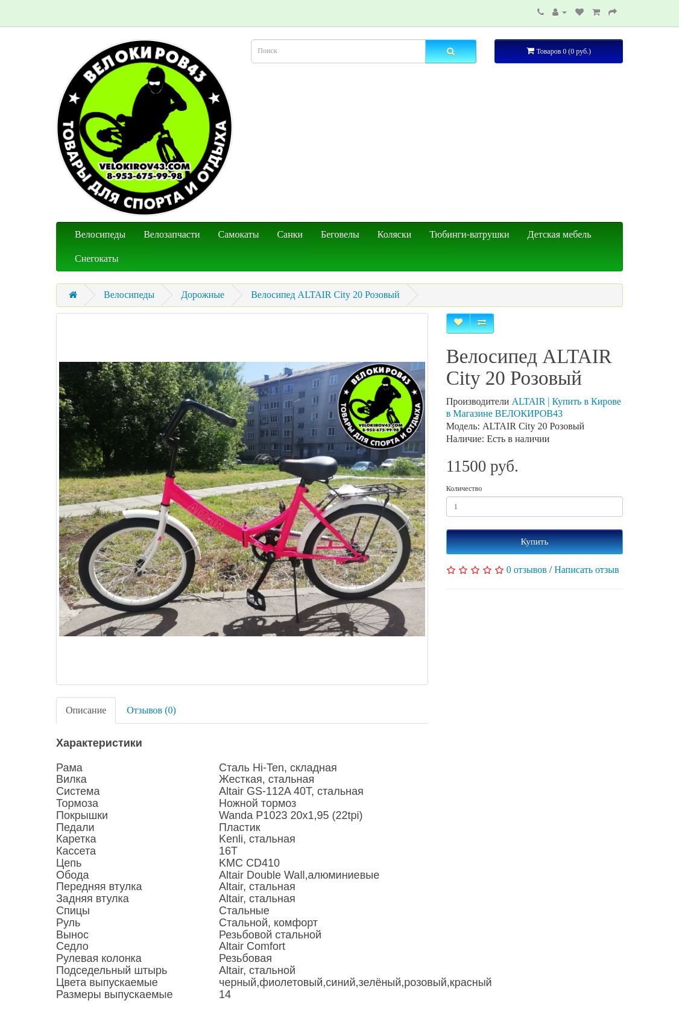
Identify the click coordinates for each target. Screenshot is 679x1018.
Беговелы (340, 234)
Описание (86, 710)
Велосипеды (100, 234)
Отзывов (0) (151, 710)
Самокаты (238, 234)
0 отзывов (527, 569)
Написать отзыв (586, 569)
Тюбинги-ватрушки (469, 234)
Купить (534, 541)
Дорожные (202, 294)
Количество (464, 488)
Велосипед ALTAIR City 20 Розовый (325, 294)
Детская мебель (560, 234)
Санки (290, 234)
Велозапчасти (172, 234)
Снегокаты (96, 258)
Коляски (394, 234)
